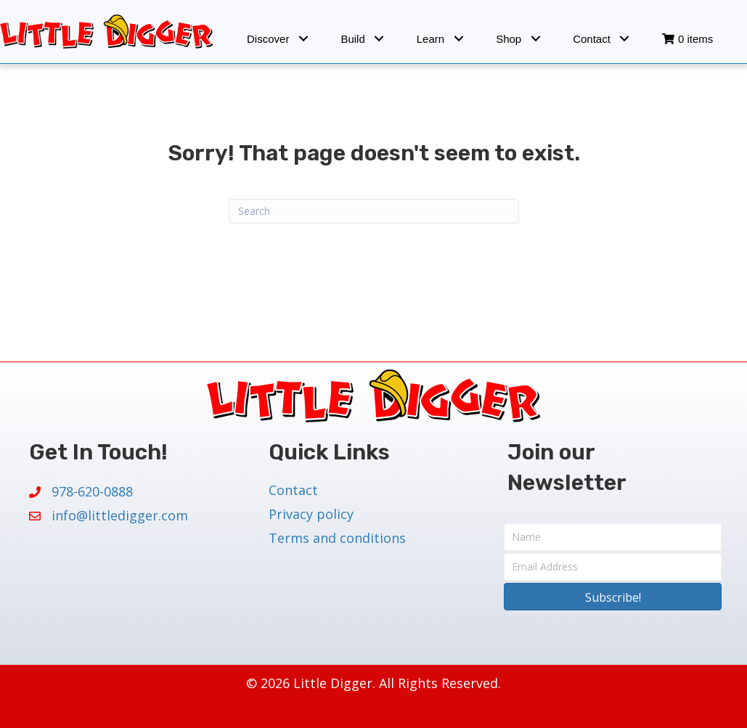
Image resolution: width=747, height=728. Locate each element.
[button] (303, 38)
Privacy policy (311, 514)
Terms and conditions (337, 538)
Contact (293, 490)
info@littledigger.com (120, 515)
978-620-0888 (92, 491)
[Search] (374, 211)
